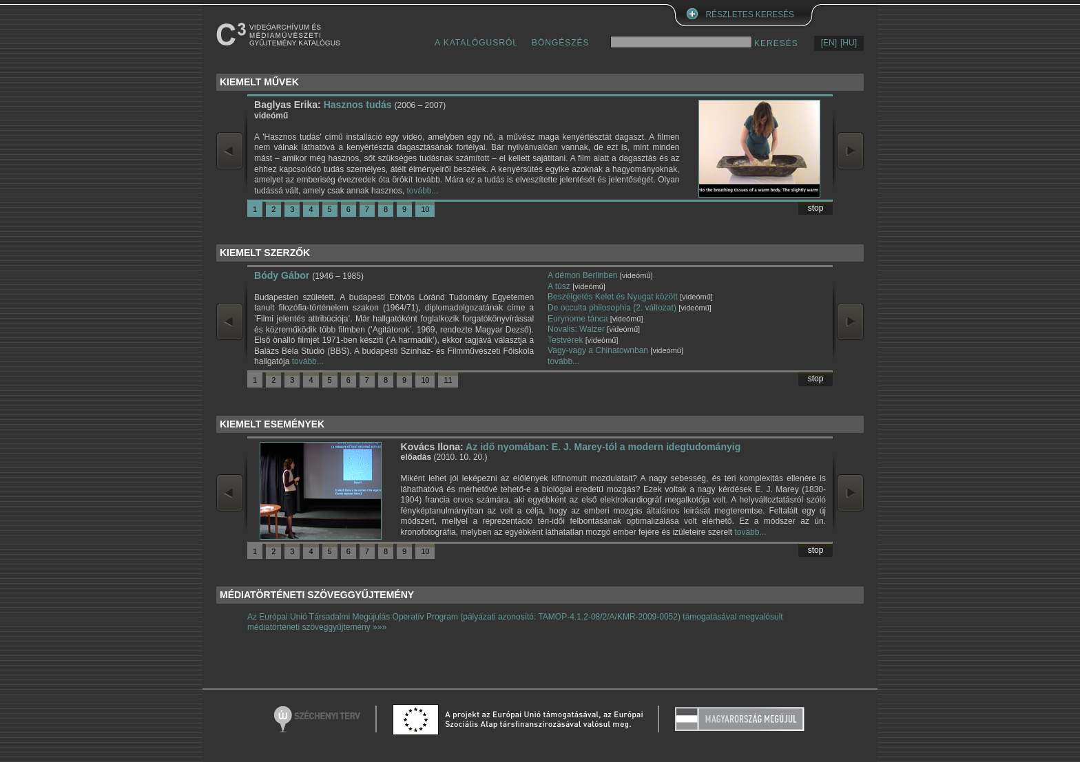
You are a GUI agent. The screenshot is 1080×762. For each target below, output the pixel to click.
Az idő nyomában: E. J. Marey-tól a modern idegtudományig (603, 446)
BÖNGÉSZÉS (561, 42)
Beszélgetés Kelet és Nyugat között (613, 296)
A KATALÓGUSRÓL (476, 42)
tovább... (422, 190)
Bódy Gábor (281, 275)
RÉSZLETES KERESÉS (750, 14)
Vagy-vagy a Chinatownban (598, 350)
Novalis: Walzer (576, 329)
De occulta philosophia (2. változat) (612, 308)
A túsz (559, 286)
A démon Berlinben (582, 275)
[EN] (829, 42)
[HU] (848, 42)
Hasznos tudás (358, 104)
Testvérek (565, 340)
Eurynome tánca (578, 319)
